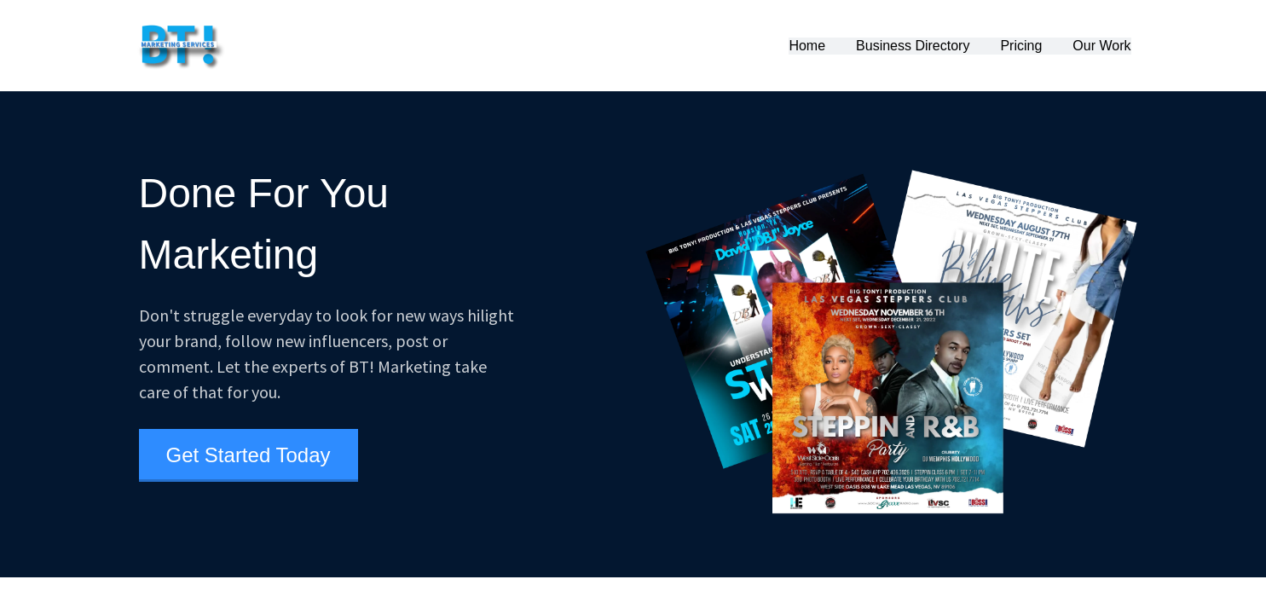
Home (807, 45)
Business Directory (912, 45)
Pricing (1021, 45)
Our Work (1101, 45)
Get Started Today (248, 454)
